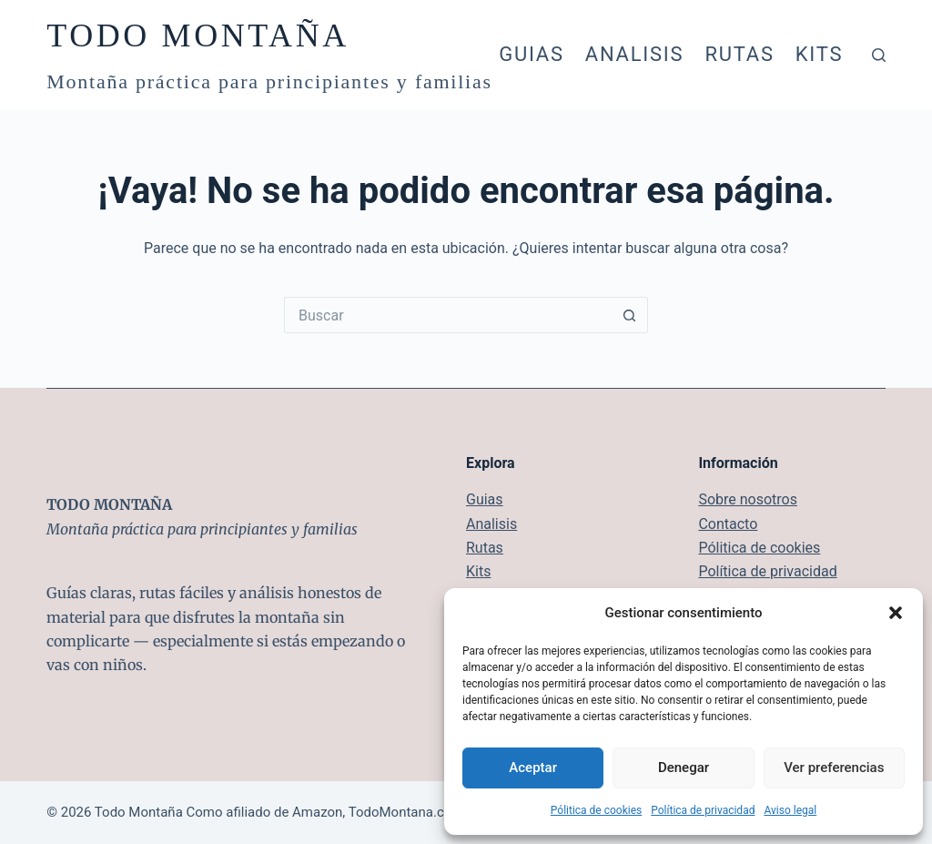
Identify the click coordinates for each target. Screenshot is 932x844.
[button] (895, 613)
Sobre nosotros (747, 499)
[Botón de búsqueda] (630, 315)
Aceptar (533, 767)
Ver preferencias (834, 767)
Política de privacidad (703, 810)
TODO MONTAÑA (198, 35)
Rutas (739, 54)
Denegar (683, 767)
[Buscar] (879, 55)
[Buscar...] (448, 315)
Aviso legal (790, 810)
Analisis (634, 54)
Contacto (727, 524)
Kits (819, 54)
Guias (531, 54)
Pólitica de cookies (596, 810)
